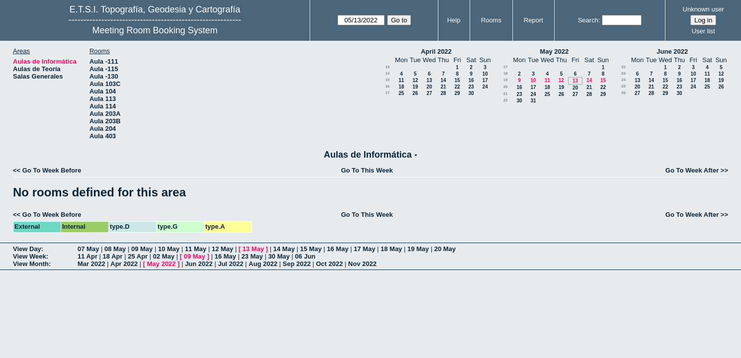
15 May (311, 249)
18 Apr (113, 256)
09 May (142, 249)
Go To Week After (692, 170)
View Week (29, 256)
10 (485, 74)
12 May (222, 249)
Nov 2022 (362, 264)
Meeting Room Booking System (155, 30)
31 (533, 100)
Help (454, 20)
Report (533, 20)
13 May (253, 249)
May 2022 (554, 51)
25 (401, 93)
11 (401, 80)
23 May (252, 256)
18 (401, 87)
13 (387, 67)
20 (429, 87)
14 (387, 73)
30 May (279, 256)
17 (485, 80)
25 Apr (138, 256)
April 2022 (436, 51)
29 (457, 93)
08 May (115, 249)
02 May (163, 256)
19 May (418, 249)
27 (429, 93)
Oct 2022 (329, 264)
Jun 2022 (199, 264)
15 (387, 80)
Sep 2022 (297, 264)
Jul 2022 (230, 264)
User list (703, 31)
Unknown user (703, 9)
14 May (284, 249)
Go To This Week (367, 170)
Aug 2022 (262, 264)
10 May (168, 249)
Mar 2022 (91, 264)
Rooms (491, 20)
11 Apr (87, 256)
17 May (364, 249)
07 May (88, 249)
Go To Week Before (52, 170)
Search (588, 20)
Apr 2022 (124, 264)
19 (415, 87)
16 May (337, 249)
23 (471, 87)
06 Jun (305, 256)
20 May (445, 249)
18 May (391, 249)
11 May (195, 249)
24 (485, 87)
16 (471, 80)
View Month (31, 264)
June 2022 (672, 51)
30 (471, 93)
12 (415, 80)
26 (415, 93)
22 (457, 87)
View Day (27, 249)
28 (443, 93)
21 (443, 87)
